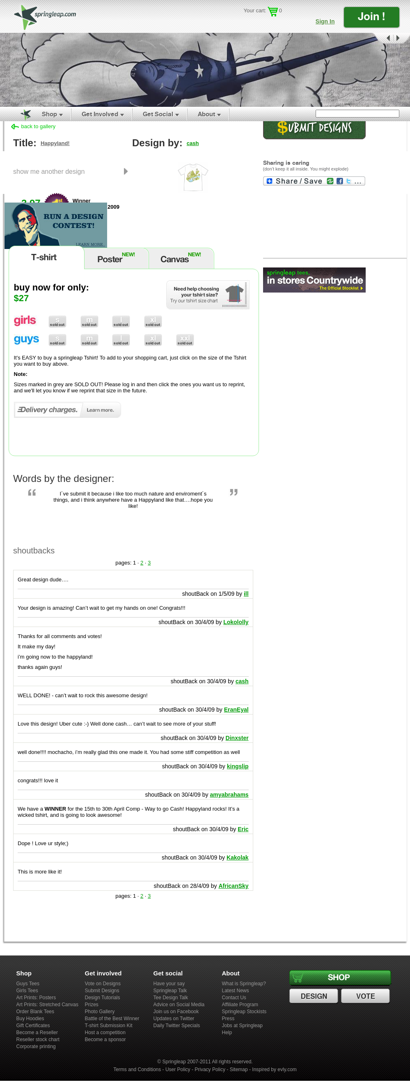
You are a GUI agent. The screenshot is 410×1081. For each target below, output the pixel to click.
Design (314, 996)
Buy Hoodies (30, 1018)
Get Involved (100, 114)
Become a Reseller (37, 1032)
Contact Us (234, 997)
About (206, 114)
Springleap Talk (170, 990)
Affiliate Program (240, 1004)
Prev (382, 38)
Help (227, 1032)
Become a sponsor (105, 1039)
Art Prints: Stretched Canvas (47, 1004)
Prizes (91, 1004)
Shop (49, 114)
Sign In (325, 21)
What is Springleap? (244, 983)
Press (228, 1018)
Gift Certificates (33, 1025)
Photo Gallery (100, 1011)
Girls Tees (27, 990)
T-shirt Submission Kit (109, 1025)
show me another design (49, 171)
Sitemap (239, 1069)
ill (246, 593)
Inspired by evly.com (274, 1069)
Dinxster (237, 738)
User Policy (177, 1069)
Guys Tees (27, 983)
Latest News (235, 990)
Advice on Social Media (179, 1004)
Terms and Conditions (137, 1069)
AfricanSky (233, 886)
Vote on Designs (103, 983)
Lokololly (235, 622)
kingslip (238, 766)
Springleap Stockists (244, 1011)
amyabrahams (229, 794)
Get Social (158, 114)
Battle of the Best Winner (112, 1018)
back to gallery (38, 126)
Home (21, 114)
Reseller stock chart (38, 1039)
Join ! (371, 16)
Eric (243, 829)
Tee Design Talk (170, 997)
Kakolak (238, 857)
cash (193, 143)
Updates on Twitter (174, 1018)
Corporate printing (36, 1046)
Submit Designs (102, 990)
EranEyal (236, 709)
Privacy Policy (210, 1069)
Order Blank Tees (35, 1011)
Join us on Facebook (176, 1011)
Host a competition (105, 1032)
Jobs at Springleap (242, 1025)
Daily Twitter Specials (176, 1025)
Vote (366, 996)
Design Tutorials (102, 997)
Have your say (169, 983)
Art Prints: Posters (36, 997)
